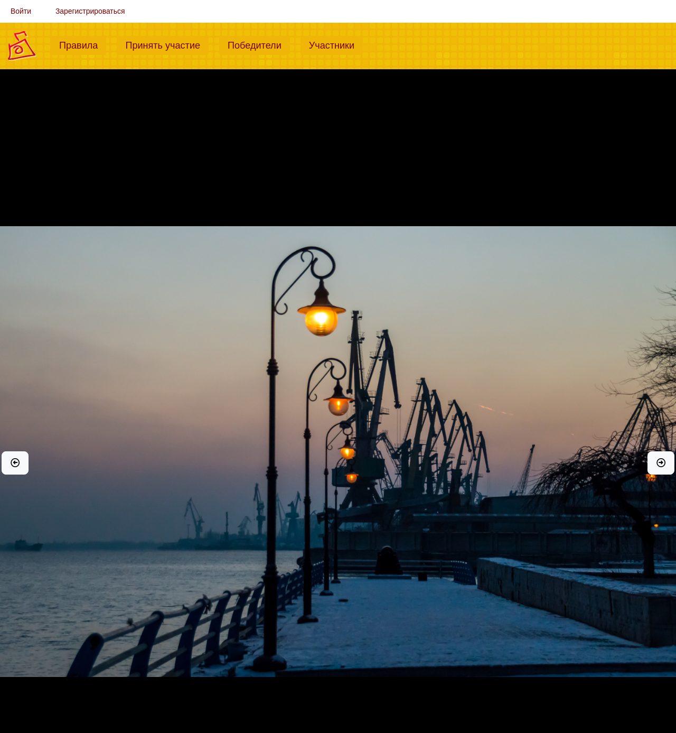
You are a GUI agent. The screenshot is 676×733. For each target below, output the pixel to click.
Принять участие (167, 44)
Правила (82, 44)
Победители (259, 44)
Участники (336, 44)
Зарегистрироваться (90, 11)
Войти (21, 11)
